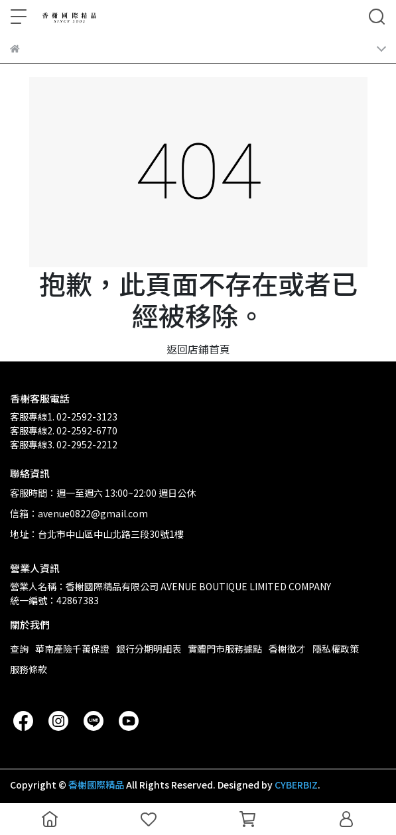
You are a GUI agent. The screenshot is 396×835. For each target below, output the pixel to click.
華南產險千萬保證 (72, 648)
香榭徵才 (287, 648)
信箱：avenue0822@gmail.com (79, 513)
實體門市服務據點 (225, 648)
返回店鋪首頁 (198, 349)
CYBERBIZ (296, 784)
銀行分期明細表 (148, 648)
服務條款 (28, 669)
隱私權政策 (335, 648)
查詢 (19, 648)
